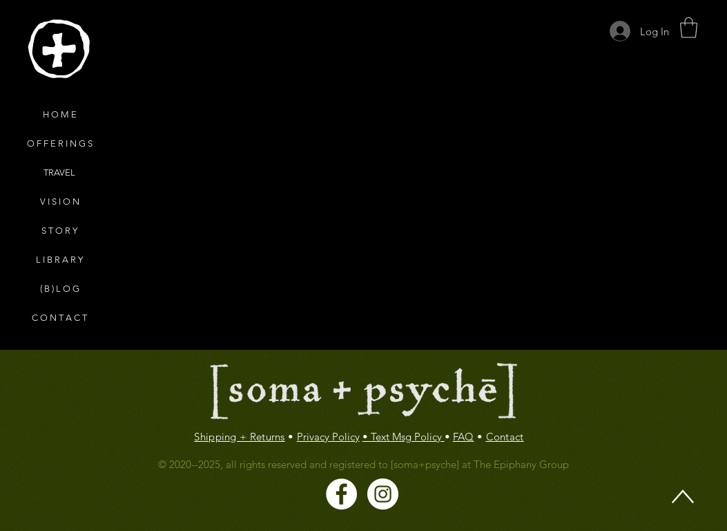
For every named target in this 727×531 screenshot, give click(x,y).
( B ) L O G (59, 288)
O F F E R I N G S (60, 143)
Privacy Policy (328, 436)
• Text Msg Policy (403, 436)
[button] (688, 27)
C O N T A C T (59, 318)
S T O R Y (59, 230)
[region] (58, 49)
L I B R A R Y (59, 259)
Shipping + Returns (239, 436)
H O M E (60, 114)
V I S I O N (59, 201)
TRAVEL (59, 172)
